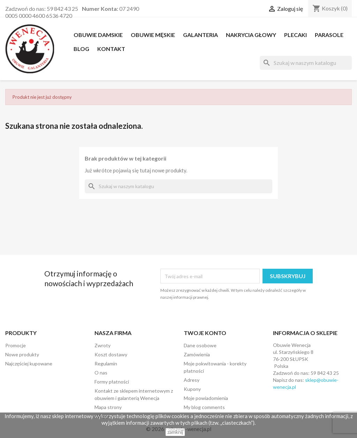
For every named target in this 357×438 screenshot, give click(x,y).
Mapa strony (108, 407)
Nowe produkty (22, 354)
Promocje (15, 345)
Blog (81, 48)
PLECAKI (295, 34)
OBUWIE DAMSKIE (98, 34)
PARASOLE (329, 34)
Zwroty (102, 345)
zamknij (175, 432)
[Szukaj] (306, 63)
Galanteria (200, 34)
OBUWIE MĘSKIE (153, 34)
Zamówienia (197, 354)
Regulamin (105, 363)
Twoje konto (205, 332)
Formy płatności (111, 382)
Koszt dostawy (110, 354)
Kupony (192, 389)
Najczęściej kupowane (28, 363)
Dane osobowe (200, 345)
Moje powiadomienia (206, 398)
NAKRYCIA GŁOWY (251, 34)
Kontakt (111, 48)
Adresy (191, 380)
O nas (100, 373)
